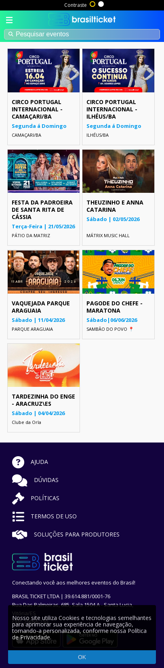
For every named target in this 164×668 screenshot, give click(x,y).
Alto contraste (92, 3)
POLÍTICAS (35, 498)
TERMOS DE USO (44, 516)
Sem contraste (101, 3)
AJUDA (30, 462)
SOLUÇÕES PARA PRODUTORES (66, 534)
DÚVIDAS (35, 480)
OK (82, 657)
